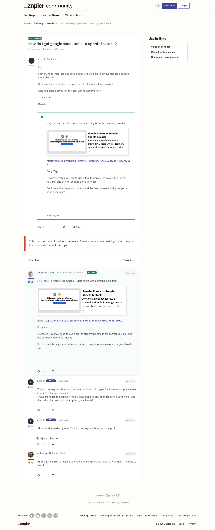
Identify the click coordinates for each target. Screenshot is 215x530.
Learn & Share (51, 15)
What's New (74, 15)
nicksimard (42, 453)
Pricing (84, 515)
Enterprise (151, 515)
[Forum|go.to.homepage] (49, 6)
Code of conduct (160, 46)
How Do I (52, 23)
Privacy (192, 524)
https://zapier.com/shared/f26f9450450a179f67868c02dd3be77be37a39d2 (79, 320)
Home (27, 23)
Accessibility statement (118, 502)
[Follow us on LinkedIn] (37, 515)
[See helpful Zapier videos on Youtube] (55, 515)
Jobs (139, 515)
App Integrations (186, 515)
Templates (167, 515)
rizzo (40, 59)
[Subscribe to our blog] (43, 515)
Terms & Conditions (95, 502)
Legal (182, 524)
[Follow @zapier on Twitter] (49, 515)
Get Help (31, 15)
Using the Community (163, 52)
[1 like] (47, 438)
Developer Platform (111, 515)
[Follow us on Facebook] (31, 515)
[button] (169, 6)
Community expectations (165, 57)
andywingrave (44, 272)
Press (129, 515)
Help (93, 515)
